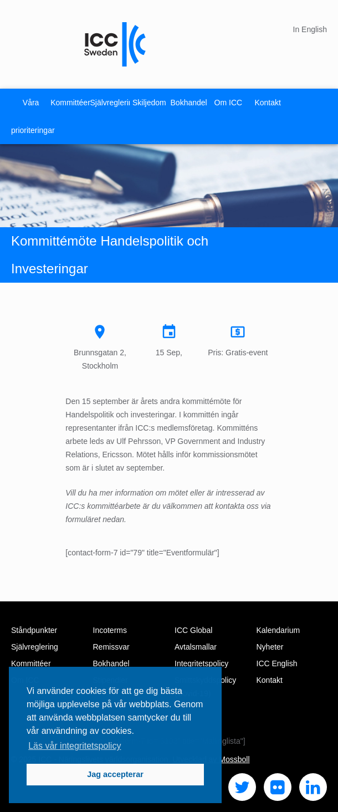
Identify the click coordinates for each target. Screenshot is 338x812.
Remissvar (111, 646)
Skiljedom (149, 102)
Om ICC (228, 102)
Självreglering (110, 102)
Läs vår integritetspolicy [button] (74, 745)
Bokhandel (189, 102)
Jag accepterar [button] (115, 774)
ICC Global (193, 630)
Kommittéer (70, 102)
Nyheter (270, 646)
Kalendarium (278, 630)
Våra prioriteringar (30, 116)
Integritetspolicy (201, 663)
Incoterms (110, 630)
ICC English (277, 663)
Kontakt (267, 102)
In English (310, 29)
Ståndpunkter (34, 630)
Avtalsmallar (196, 646)
